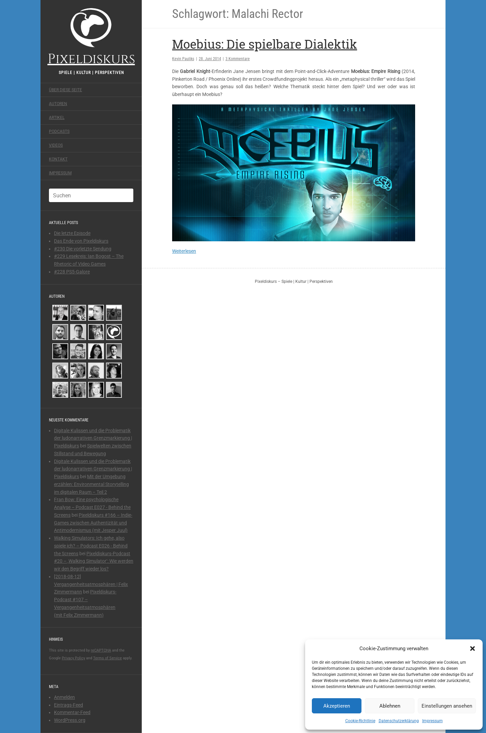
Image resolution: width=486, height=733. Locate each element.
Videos (56, 145)
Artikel (56, 117)
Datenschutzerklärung (399, 720)
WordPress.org (69, 720)
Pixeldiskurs (91, 36)
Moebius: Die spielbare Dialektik (264, 44)
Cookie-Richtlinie (360, 720)
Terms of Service (107, 658)
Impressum (432, 720)
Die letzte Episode (72, 233)
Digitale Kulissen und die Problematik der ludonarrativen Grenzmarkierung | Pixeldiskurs (93, 438)
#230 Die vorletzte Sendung (82, 248)
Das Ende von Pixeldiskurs (81, 241)
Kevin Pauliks (183, 58)
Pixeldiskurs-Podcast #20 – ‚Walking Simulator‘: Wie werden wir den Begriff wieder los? (93, 561)
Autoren (58, 103)
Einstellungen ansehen (447, 706)
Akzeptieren (336, 706)
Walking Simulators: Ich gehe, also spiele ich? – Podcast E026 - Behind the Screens (91, 545)
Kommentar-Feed (72, 712)
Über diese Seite (65, 90)
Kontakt (58, 159)
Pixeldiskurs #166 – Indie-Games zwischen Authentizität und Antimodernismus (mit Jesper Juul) (93, 522)
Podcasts (59, 131)
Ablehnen (389, 706)
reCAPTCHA (101, 650)
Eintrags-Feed (68, 705)
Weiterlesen (184, 251)
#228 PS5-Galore (72, 271)
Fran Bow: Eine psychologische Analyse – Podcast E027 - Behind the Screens (92, 507)
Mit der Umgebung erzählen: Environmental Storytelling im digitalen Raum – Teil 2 (91, 484)
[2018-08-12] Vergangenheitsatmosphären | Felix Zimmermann (91, 584)
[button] (472, 648)
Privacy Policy (73, 658)
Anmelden (64, 697)
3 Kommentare (237, 58)
